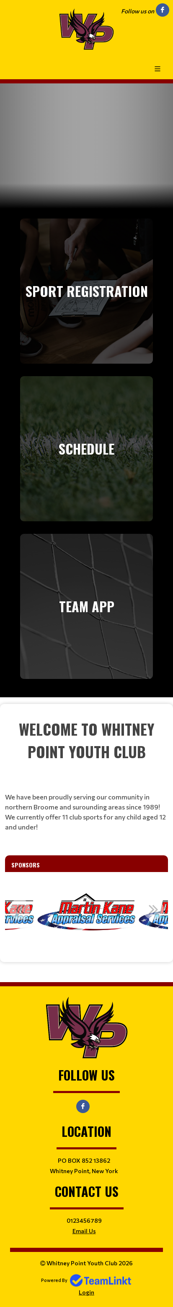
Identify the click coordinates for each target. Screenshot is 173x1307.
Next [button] (153, 909)
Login (86, 1292)
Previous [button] (19, 909)
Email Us (84, 1230)
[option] (86, 913)
